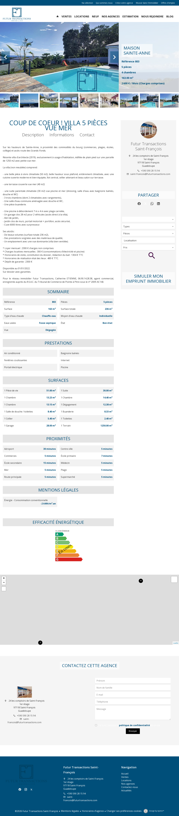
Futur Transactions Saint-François (148, 146)
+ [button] (4, 578)
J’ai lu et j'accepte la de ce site (129, 725)
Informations (62, 135)
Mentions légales (70, 810)
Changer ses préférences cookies (124, 810)
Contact (87, 135)
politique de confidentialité (134, 725)
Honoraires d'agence (93, 810)
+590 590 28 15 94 (150, 170)
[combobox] (148, 219)
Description (33, 135)
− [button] (4, 583)
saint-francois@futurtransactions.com (150, 174)
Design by (156, 811)
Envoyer (133, 731)
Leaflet (175, 643)
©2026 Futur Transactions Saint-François (36, 811)
